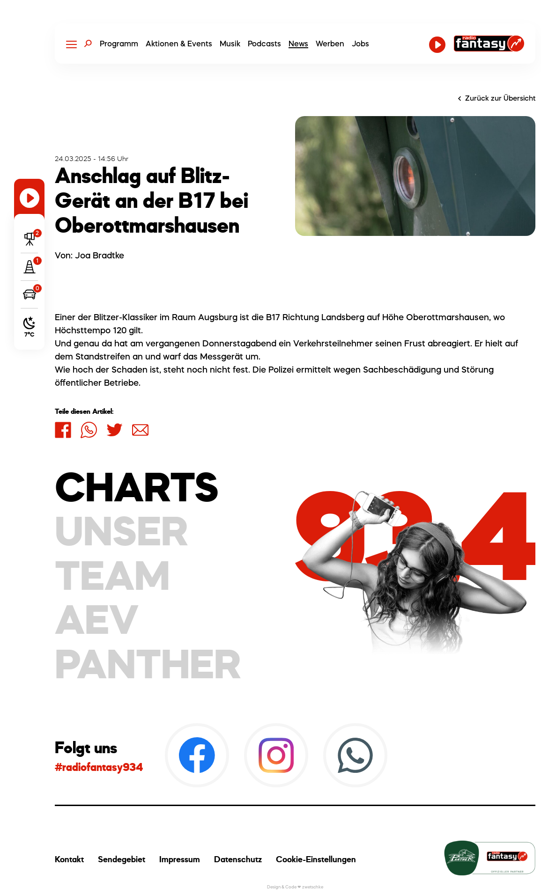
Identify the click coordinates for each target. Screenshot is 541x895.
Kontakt (69, 859)
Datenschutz (238, 859)
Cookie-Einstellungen (316, 859)
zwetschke (312, 887)
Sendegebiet (121, 859)
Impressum (179, 859)
